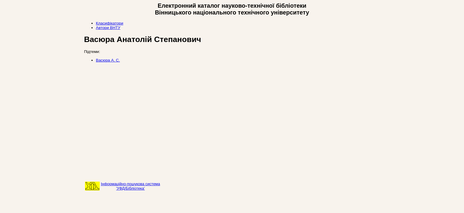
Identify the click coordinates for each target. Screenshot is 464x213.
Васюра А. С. (108, 60)
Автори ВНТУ (108, 27)
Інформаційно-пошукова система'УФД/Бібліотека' (130, 186)
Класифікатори (109, 23)
